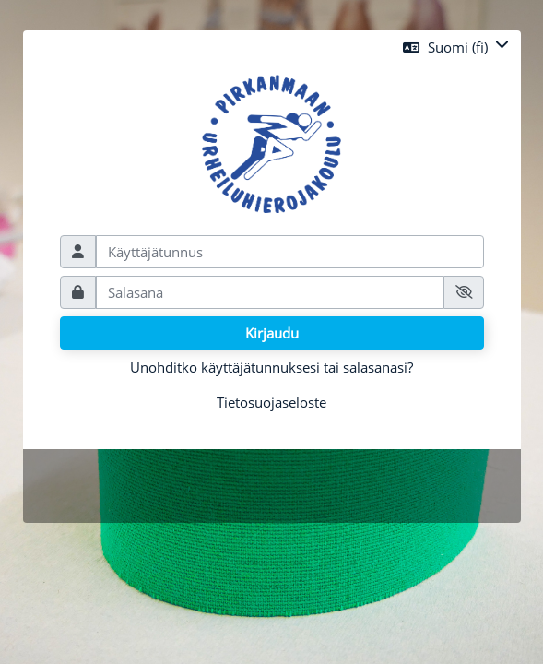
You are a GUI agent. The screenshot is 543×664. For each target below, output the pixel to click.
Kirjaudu (272, 333)
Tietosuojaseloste (271, 402)
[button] (455, 47)
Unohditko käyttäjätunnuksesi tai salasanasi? (271, 367)
